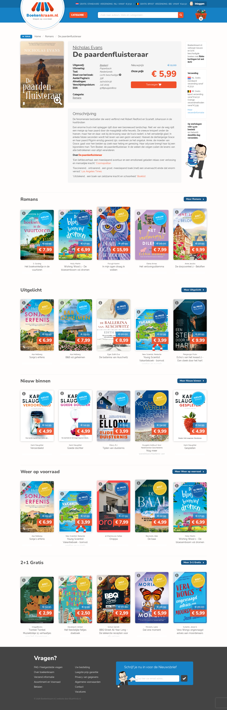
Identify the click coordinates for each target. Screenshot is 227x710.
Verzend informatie (44, 677)
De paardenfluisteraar (69, 36)
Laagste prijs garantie (86, 672)
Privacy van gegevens (86, 677)
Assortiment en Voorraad (47, 682)
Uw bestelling (82, 667)
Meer (193, 199)
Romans (49, 36)
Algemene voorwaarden (88, 682)
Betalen (38, 687)
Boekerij (104, 65)
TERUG (26, 36)
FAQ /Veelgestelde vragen (48, 667)
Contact (79, 687)
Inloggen (199, 3)
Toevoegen (152, 84)
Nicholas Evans (87, 47)
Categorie (78, 15)
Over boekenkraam (44, 672)
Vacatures (80, 691)
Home (37, 36)
